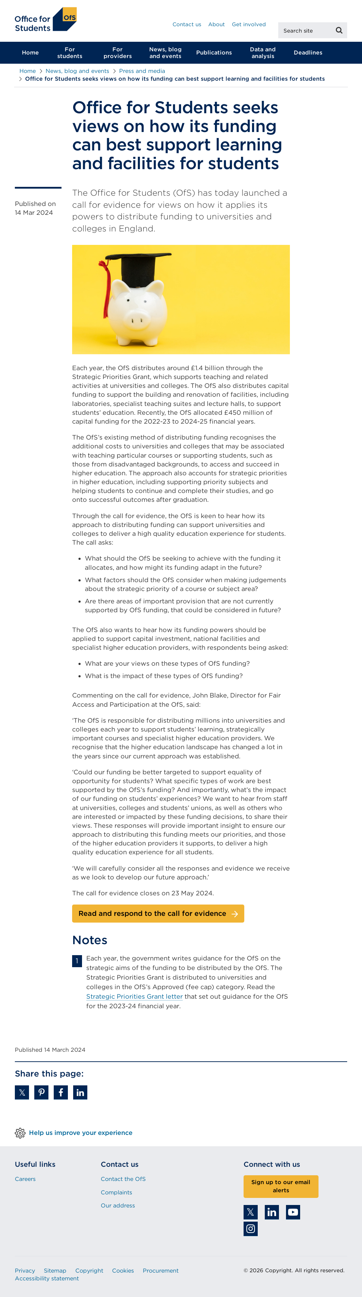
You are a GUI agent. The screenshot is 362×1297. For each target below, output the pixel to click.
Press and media (142, 71)
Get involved (249, 24)
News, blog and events (165, 52)
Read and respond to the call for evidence (152, 913)
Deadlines (308, 52)
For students (69, 52)
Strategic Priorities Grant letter (134, 996)
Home (30, 52)
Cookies (123, 1270)
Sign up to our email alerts (280, 1186)
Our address (118, 1205)
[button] (22, 1092)
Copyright (89, 1270)
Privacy (25, 1270)
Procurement (161, 1270)
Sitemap (55, 1270)
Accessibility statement (47, 1278)
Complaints (116, 1192)
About (216, 24)
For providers (118, 52)
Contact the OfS (123, 1179)
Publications (214, 52)
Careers (25, 1179)
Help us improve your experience (81, 1132)
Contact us (187, 24)
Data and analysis (263, 52)
